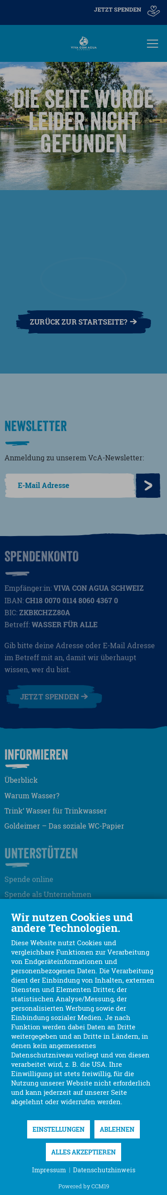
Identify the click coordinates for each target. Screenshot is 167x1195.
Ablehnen (117, 1129)
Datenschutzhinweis (104, 1170)
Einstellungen (59, 1129)
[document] (83, 1015)
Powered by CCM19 (83, 1186)
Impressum (49, 1170)
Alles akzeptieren (83, 1152)
